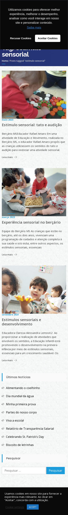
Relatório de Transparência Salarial (30, 429)
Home (5, 60)
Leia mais (7, 157)
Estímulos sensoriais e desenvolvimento (21, 322)
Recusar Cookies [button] (20, 38)
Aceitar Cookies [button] (48, 38)
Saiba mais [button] (34, 27)
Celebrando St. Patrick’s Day (25, 437)
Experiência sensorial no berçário (31, 222)
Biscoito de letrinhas (20, 445)
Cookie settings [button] (14, 507)
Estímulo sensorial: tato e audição (32, 125)
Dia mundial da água (20, 396)
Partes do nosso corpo (21, 412)
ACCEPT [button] (32, 507)
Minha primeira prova (21, 404)
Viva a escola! (15, 420)
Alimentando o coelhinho (23, 388)
